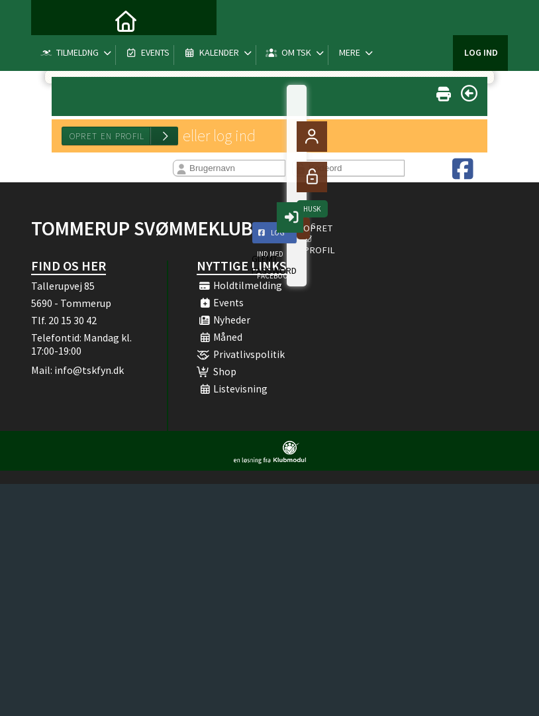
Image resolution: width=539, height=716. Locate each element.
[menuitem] (51, 20)
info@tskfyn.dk (89, 370)
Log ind (481, 20)
